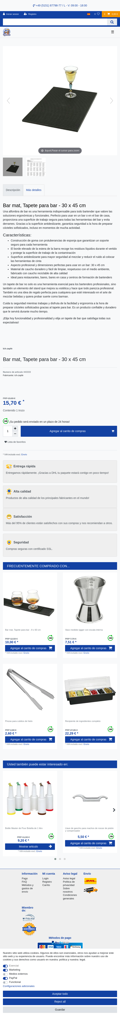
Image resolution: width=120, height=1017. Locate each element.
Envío (24, 454)
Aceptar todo (60, 993)
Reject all (60, 1001)
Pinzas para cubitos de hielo (18, 721)
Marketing (14, 969)
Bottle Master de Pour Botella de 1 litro (24, 828)
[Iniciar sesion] (11, 14)
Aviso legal (69, 878)
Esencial (14, 965)
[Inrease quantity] (15, 428)
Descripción (13, 190)
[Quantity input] (7, 431)
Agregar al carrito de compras (82, 431)
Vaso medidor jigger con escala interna (84, 630)
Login (45, 878)
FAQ (24, 881)
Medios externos (18, 973)
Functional (15, 982)
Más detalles (33, 190)
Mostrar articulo (35, 846)
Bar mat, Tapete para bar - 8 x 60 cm (23, 630)
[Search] (112, 22)
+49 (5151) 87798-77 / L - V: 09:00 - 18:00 (60, 5)
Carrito (46, 885)
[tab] (13, 190)
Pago (25, 878)
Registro (47, 881)
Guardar (60, 1009)
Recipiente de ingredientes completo (82, 721)
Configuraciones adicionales (19, 986)
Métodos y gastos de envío (28, 888)
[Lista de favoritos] (97, 14)
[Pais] (88, 14)
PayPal (13, 977)
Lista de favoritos (15, 442)
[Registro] (30, 14)
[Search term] (55, 22)
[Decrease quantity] (15, 434)
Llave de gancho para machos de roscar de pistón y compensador (89, 829)
